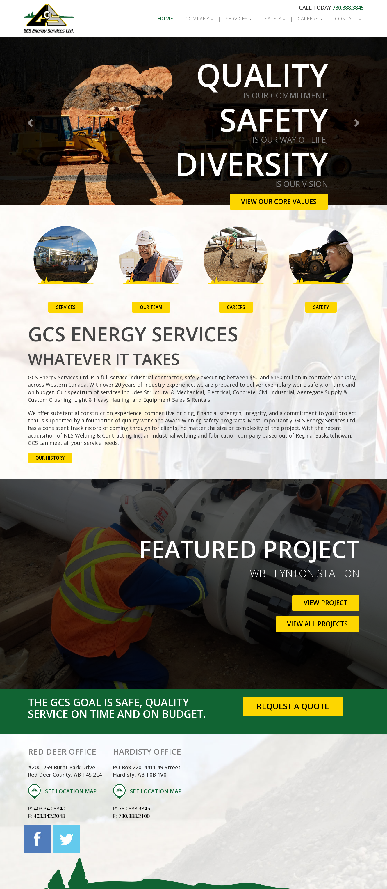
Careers (308, 18)
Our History (50, 450)
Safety (271, 18)
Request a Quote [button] (292, 698)
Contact (347, 18)
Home (159, 18)
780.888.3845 (347, 7)
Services (233, 18)
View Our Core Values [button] (275, 201)
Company (192, 18)
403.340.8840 (50, 801)
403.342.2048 (50, 808)
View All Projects (314, 616)
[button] (29, 121)
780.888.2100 (135, 808)
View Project (323, 595)
